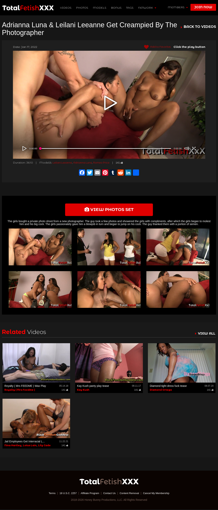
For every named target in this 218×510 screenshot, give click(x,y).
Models (100, 7)
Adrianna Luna (86, 162)
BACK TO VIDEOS (200, 27)
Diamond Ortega (161, 390)
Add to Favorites (156, 47)
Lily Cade (44, 445)
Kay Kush (83, 390)
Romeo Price (107, 162)
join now (203, 7)
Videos (66, 7)
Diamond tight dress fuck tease (168, 386)
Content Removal (130, 493)
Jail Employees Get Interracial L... (24, 442)
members (178, 7)
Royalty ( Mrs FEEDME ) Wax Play (25, 386)
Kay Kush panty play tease (93, 386)
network (147, 7)
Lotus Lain (30, 445)
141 (127, 162)
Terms (48, 493)
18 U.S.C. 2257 (65, 493)
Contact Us (109, 493)
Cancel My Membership (159, 493)
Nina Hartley (12, 445)
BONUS (116, 7)
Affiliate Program (88, 493)
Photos (82, 7)
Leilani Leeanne (64, 162)
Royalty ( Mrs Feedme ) (19, 390)
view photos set (109, 210)
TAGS (130, 7)
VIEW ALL (206, 334)
